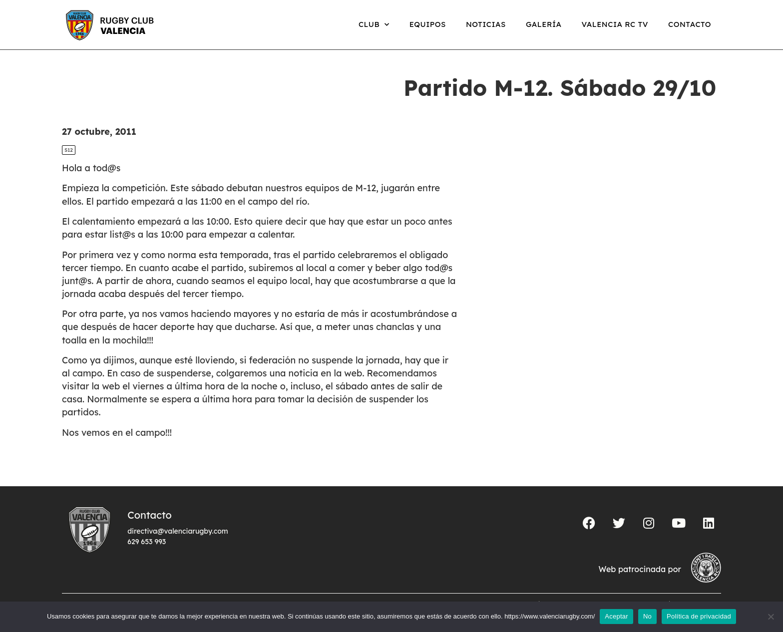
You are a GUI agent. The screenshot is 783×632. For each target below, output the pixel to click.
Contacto (689, 24)
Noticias (486, 24)
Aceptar (616, 616)
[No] (771, 617)
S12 (68, 150)
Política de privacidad (699, 616)
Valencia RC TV (615, 24)
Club (374, 24)
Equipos (427, 24)
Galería (544, 24)
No (647, 616)
